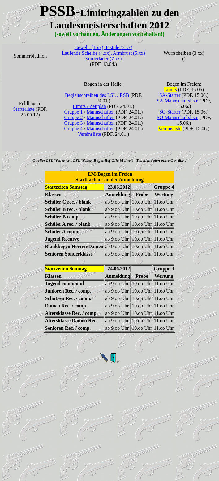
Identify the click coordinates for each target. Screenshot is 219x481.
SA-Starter (169, 95)
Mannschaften (101, 111)
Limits (170, 89)
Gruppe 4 (73, 128)
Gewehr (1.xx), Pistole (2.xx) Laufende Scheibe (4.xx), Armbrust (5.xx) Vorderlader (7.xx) (103, 53)
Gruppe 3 (73, 123)
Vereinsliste (89, 134)
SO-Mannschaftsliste (177, 117)
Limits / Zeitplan (89, 106)
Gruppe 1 (73, 111)
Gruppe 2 (73, 117)
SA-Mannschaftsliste (177, 100)
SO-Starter (169, 111)
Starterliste (23, 109)
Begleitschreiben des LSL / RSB (97, 95)
